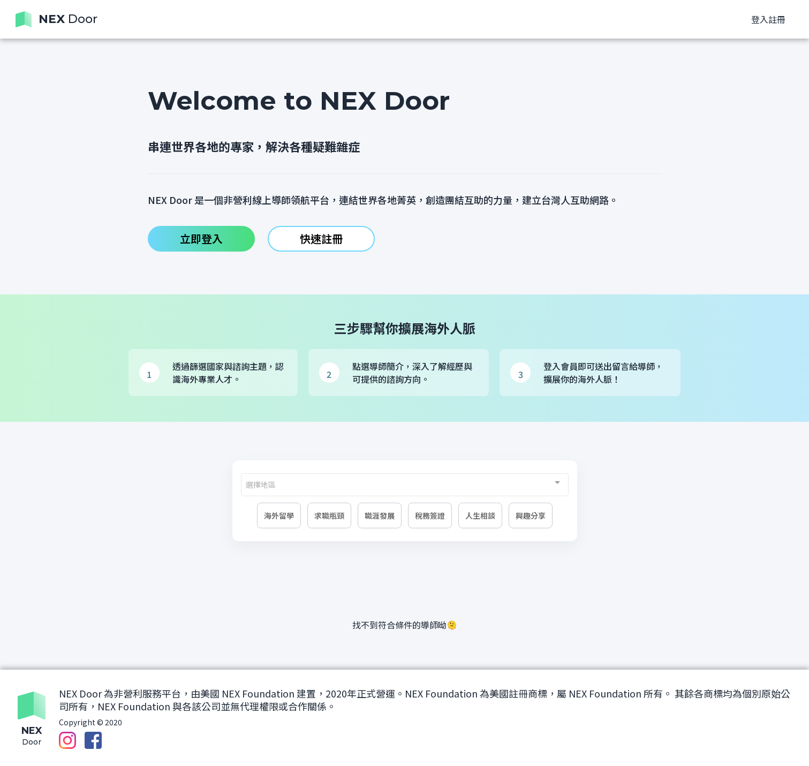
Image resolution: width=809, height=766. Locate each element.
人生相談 (480, 515)
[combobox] (405, 484)
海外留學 (279, 515)
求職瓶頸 (329, 515)
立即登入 (201, 238)
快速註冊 (321, 238)
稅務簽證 (430, 515)
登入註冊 (768, 19)
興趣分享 (531, 515)
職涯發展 (380, 515)
